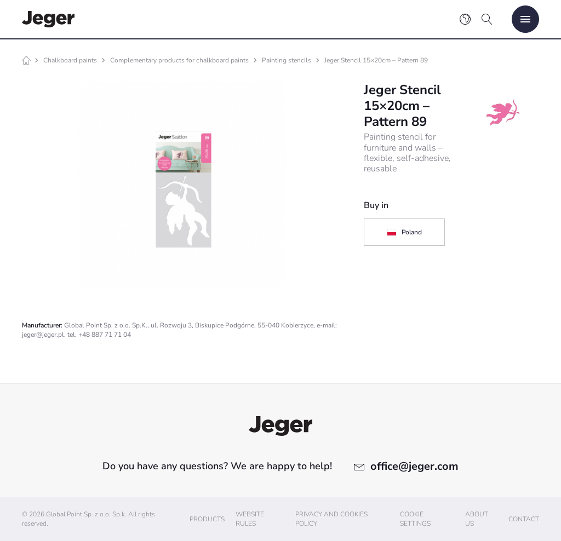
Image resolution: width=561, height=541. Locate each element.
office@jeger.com (414, 466)
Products (207, 519)
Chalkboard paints (70, 60)
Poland (404, 232)
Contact (523, 519)
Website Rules (250, 519)
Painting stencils (286, 60)
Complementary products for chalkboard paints (179, 60)
